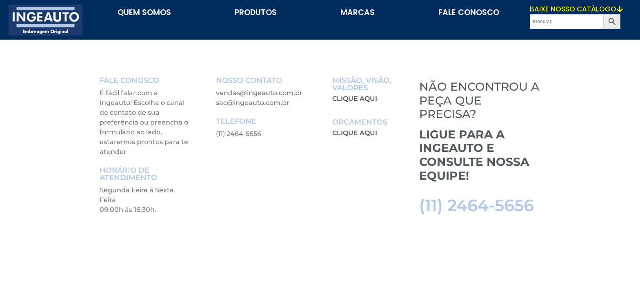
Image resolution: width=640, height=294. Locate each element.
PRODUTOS (256, 12)
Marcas (357, 12)
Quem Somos (144, 12)
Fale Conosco (468, 12)
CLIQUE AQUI (354, 98)
